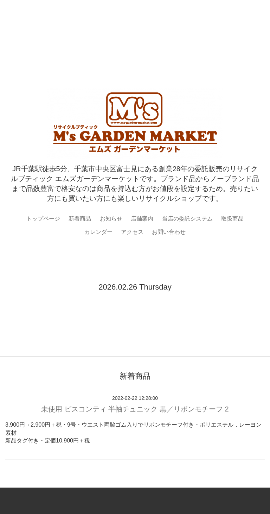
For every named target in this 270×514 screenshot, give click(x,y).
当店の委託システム (187, 219)
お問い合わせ (169, 232)
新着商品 (80, 219)
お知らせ (111, 219)
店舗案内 (142, 219)
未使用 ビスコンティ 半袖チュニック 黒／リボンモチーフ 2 (135, 409)
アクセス (132, 232)
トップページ (43, 219)
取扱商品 (232, 219)
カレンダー (98, 232)
